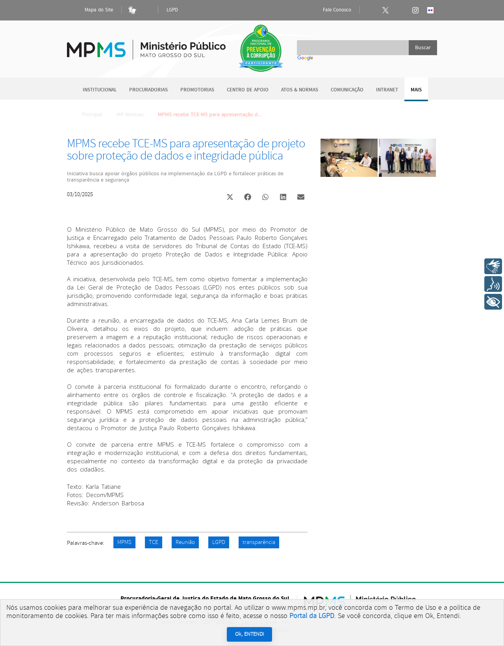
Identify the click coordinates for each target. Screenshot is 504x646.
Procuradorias (148, 90)
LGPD (172, 10)
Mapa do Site (92, 10)
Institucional (100, 90)
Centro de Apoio (248, 90)
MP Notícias (130, 114)
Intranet (387, 90)
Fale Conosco (330, 10)
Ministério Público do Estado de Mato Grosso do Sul (146, 45)
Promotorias (197, 90)
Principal (87, 114)
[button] (230, 198)
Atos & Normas (299, 90)
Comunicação (347, 90)
